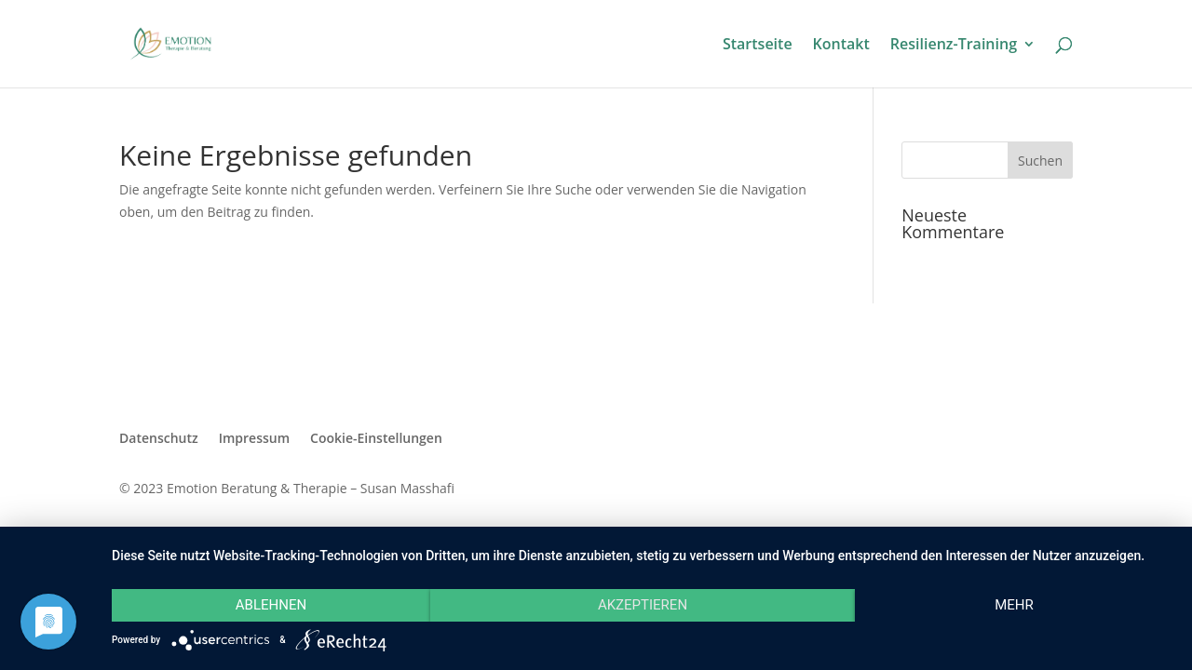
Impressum (254, 438)
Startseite (757, 45)
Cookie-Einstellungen (376, 438)
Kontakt (841, 45)
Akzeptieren (642, 604)
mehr (1014, 604)
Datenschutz (158, 438)
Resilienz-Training (953, 45)
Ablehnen (271, 604)
